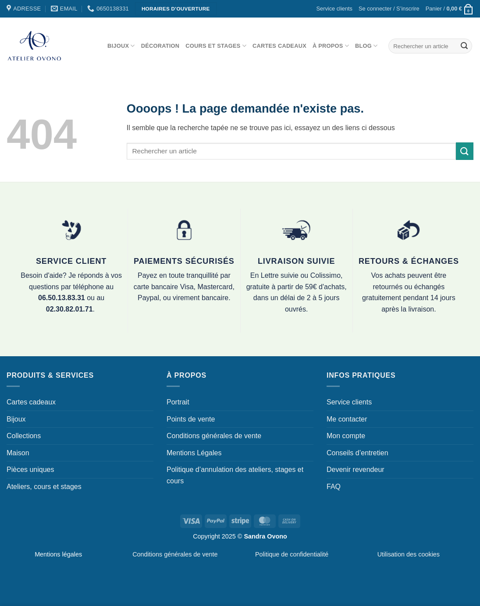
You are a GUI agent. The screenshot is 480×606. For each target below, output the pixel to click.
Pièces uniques (30, 469)
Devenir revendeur (355, 469)
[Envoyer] (464, 46)
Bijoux (121, 46)
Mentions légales (58, 554)
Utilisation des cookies (408, 554)
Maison (18, 453)
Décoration (160, 46)
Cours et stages (215, 46)
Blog (366, 46)
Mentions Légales (194, 453)
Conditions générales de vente (214, 435)
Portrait (178, 402)
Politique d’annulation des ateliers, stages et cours (235, 475)
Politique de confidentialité (291, 554)
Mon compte (346, 435)
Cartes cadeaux (279, 46)
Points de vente (191, 419)
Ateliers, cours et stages (44, 486)
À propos (331, 46)
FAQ (334, 486)
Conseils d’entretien (357, 453)
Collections (24, 435)
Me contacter (347, 419)
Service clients (334, 8)
